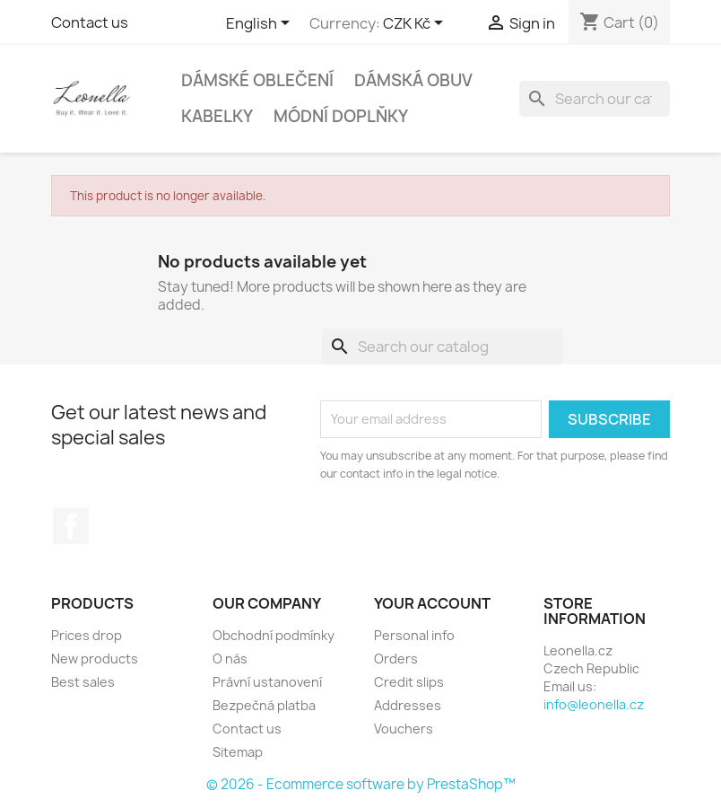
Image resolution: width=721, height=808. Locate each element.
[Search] (594, 99)
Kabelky (217, 116)
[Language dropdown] (261, 24)
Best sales (83, 681)
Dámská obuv (413, 80)
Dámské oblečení (257, 80)
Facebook (71, 526)
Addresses (407, 705)
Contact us (89, 22)
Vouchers (403, 728)
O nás (230, 658)
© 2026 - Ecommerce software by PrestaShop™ (361, 784)
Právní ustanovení (267, 681)
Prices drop (86, 635)
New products (94, 658)
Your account (432, 603)
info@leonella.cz (593, 704)
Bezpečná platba (264, 705)
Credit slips (409, 681)
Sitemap (238, 751)
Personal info (414, 635)
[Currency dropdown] (416, 24)
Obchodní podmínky (273, 635)
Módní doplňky (341, 116)
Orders (396, 658)
